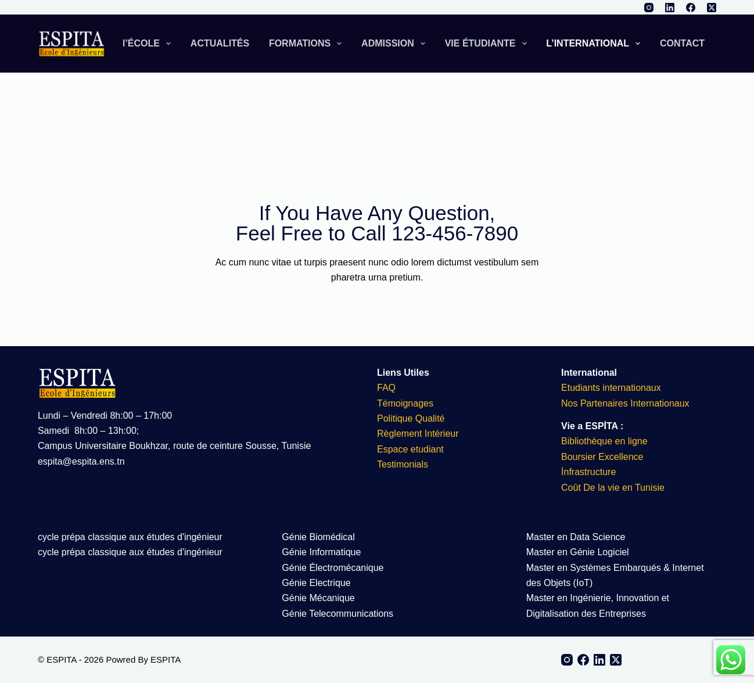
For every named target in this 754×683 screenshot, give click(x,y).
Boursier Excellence (602, 457)
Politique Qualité (411, 418)
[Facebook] (690, 7)
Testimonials (402, 464)
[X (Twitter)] (711, 7)
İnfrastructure (588, 472)
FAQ (386, 388)
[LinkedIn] (669, 7)
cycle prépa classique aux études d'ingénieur (130, 537)
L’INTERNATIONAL (595, 44)
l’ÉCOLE (149, 44)
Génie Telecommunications (337, 614)
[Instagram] (649, 7)
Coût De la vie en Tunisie (614, 488)
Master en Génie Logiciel (577, 552)
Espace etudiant (410, 449)
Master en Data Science (576, 537)
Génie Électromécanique (334, 568)
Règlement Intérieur (418, 433)
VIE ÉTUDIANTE (488, 44)
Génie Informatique (321, 552)
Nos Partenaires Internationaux (625, 403)
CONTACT (682, 43)
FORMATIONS (308, 44)
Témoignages (405, 403)
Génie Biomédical (318, 537)
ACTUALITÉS (220, 43)
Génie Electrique (316, 583)
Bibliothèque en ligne (604, 441)
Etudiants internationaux (611, 388)
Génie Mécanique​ (318, 598)
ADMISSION (395, 44)
